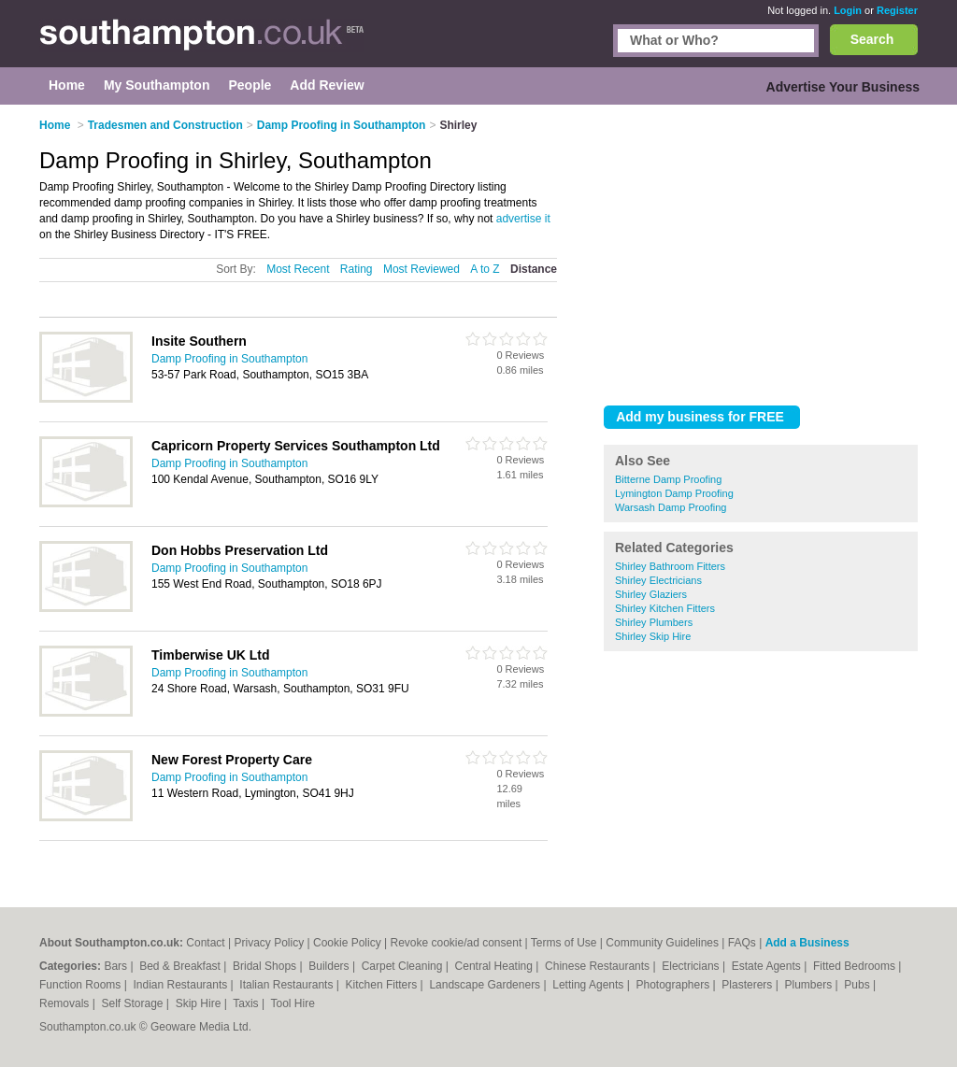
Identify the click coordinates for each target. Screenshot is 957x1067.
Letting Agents (589, 984)
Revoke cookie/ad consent (455, 942)
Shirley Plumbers (654, 622)
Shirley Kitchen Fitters (665, 608)
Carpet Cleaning (404, 966)
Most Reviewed (421, 269)
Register (897, 10)
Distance (533, 269)
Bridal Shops (266, 966)
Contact (205, 942)
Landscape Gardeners (486, 984)
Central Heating (495, 966)
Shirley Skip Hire (653, 636)
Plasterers (748, 984)
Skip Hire (200, 1003)
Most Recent (297, 269)
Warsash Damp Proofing (670, 507)
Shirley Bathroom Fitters (670, 566)
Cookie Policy (347, 942)
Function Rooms (81, 984)
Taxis (247, 1003)
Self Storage (133, 1003)
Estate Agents (768, 966)
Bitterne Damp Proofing (668, 479)
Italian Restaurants (287, 984)
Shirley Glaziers (651, 594)
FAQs (742, 942)
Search (872, 39)
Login (848, 10)
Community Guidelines (662, 942)
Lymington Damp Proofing (674, 493)
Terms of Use (564, 942)
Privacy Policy (269, 942)
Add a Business (807, 942)
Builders (330, 966)
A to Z (484, 269)
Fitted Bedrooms (855, 966)
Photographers (674, 984)
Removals (66, 1003)
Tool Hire (293, 1003)
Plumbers (809, 984)
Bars (117, 966)
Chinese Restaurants (598, 966)
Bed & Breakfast (181, 966)
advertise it (523, 218)
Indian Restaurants (182, 984)
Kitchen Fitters (383, 984)
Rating (356, 269)
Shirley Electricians (658, 580)
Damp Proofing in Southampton (229, 358)
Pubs (858, 984)
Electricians (692, 966)
